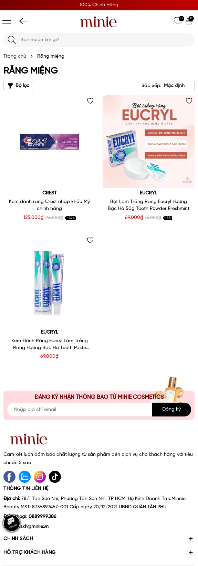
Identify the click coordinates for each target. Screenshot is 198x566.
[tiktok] (55, 477)
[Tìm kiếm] (12, 40)
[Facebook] (9, 477)
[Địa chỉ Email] (99, 409)
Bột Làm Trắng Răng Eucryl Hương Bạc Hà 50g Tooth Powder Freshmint (148, 205)
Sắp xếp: (151, 85)
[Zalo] (25, 477)
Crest (49, 193)
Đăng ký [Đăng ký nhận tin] (171, 409)
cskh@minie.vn (33, 526)
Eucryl (148, 193)
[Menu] (6, 21)
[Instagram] (40, 477)
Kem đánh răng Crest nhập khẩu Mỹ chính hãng (49, 205)
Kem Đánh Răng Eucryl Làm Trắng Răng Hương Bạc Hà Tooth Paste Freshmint (49, 345)
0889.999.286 (42, 516)
